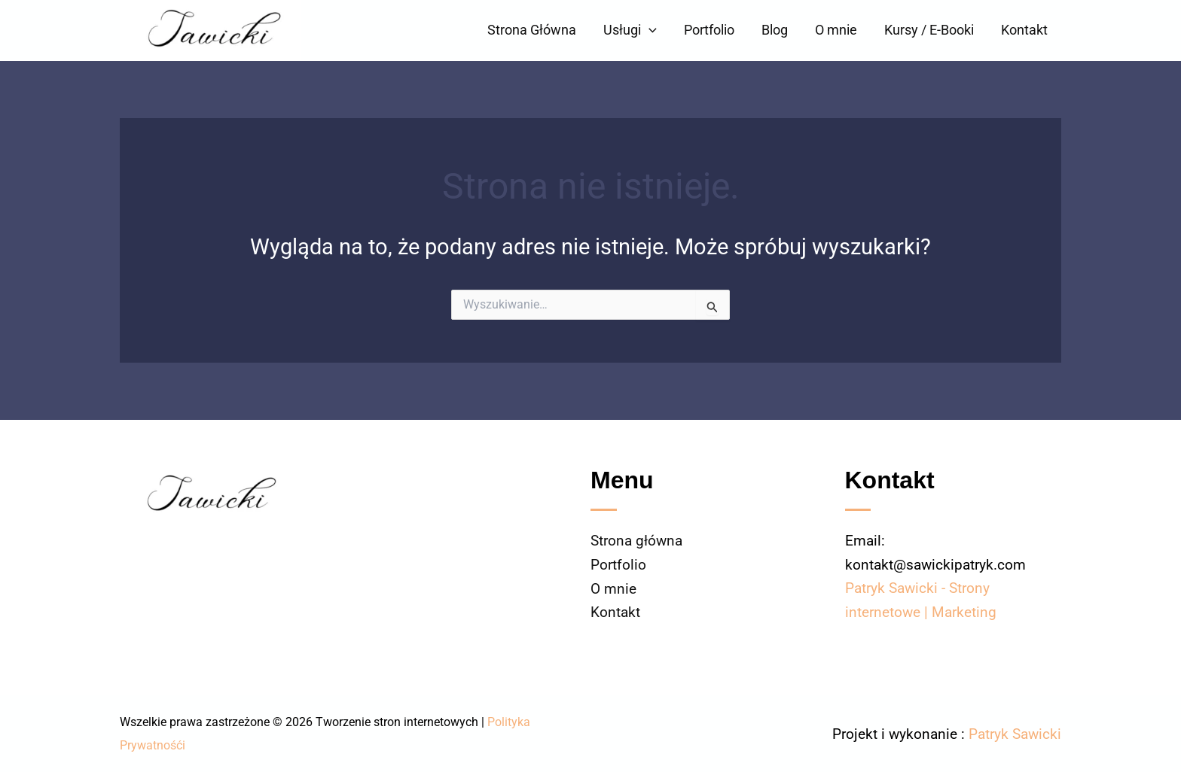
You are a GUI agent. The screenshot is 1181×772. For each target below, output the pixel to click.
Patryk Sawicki (1015, 733)
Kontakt (1024, 30)
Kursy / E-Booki (929, 30)
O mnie (836, 30)
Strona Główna (531, 30)
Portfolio (709, 30)
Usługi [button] (630, 30)
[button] (649, 30)
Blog (774, 30)
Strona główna (636, 541)
